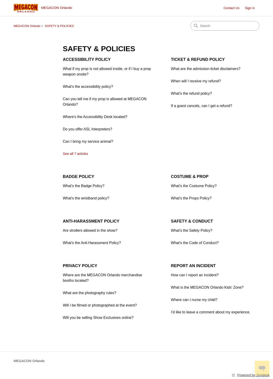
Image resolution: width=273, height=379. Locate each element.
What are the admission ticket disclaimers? (205, 69)
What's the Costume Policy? (194, 186)
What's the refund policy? (191, 93)
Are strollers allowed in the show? (90, 230)
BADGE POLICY (78, 176)
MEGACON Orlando (27, 26)
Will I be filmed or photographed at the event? (100, 305)
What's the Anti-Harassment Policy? (92, 243)
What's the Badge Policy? (84, 186)
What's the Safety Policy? (191, 230)
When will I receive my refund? (196, 81)
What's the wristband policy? (86, 198)
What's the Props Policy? (191, 198)
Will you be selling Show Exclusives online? (98, 318)
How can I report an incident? (195, 275)
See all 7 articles (75, 154)
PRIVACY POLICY (80, 265)
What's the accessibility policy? (88, 87)
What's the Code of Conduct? (195, 243)
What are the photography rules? (89, 293)
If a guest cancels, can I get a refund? (201, 106)
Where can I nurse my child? (194, 300)
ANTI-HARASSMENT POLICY (91, 221)
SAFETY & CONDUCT (192, 221)
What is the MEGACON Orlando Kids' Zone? (207, 287)
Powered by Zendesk (253, 375)
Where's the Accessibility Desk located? (95, 117)
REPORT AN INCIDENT (193, 265)
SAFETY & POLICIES (59, 26)
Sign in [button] (250, 8)
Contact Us (231, 8)
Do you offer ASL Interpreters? (87, 129)
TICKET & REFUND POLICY (198, 59)
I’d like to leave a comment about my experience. (211, 312)
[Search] (225, 25)
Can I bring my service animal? (88, 141)
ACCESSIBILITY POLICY (87, 59)
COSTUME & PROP (190, 176)
